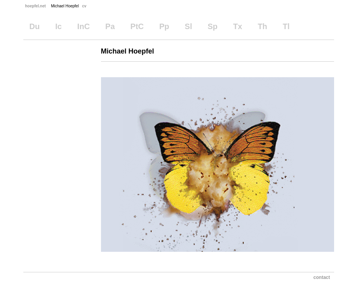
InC (83, 26)
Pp (164, 26)
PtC (137, 26)
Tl (286, 26)
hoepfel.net (35, 6)
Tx (237, 26)
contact (321, 277)
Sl (188, 26)
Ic (58, 26)
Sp (212, 26)
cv (84, 6)
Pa (110, 26)
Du (35, 26)
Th (262, 26)
